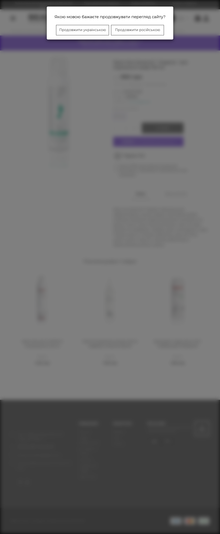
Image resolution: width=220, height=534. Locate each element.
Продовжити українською (82, 30)
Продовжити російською (137, 30)
